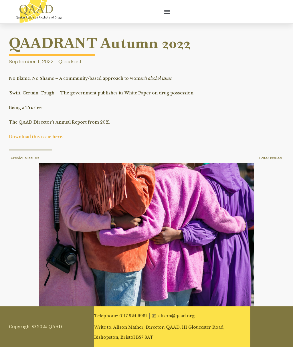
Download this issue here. (36, 136)
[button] (167, 11)
